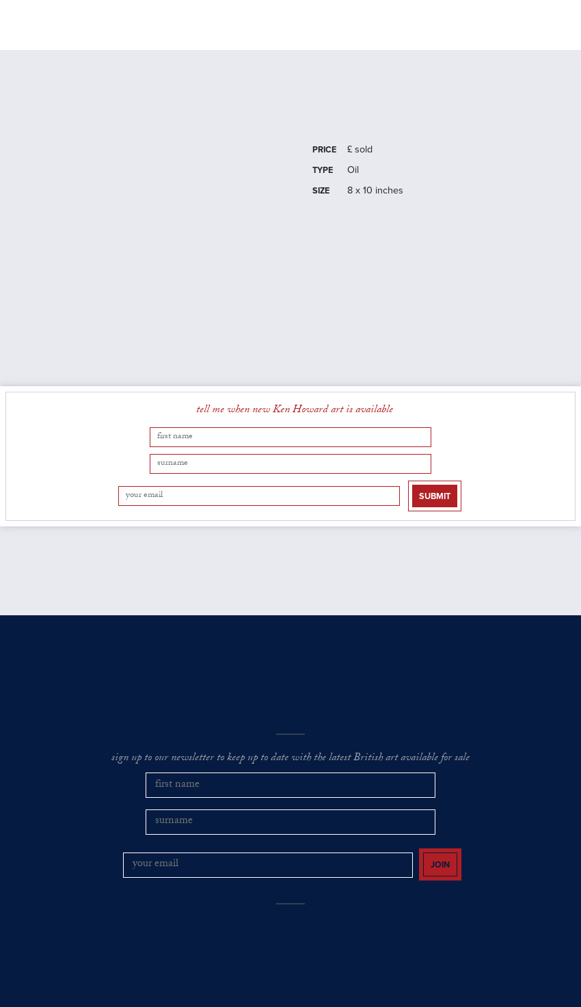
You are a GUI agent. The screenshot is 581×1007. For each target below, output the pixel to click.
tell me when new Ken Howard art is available (294, 426)
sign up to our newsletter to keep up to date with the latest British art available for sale (290, 721)
